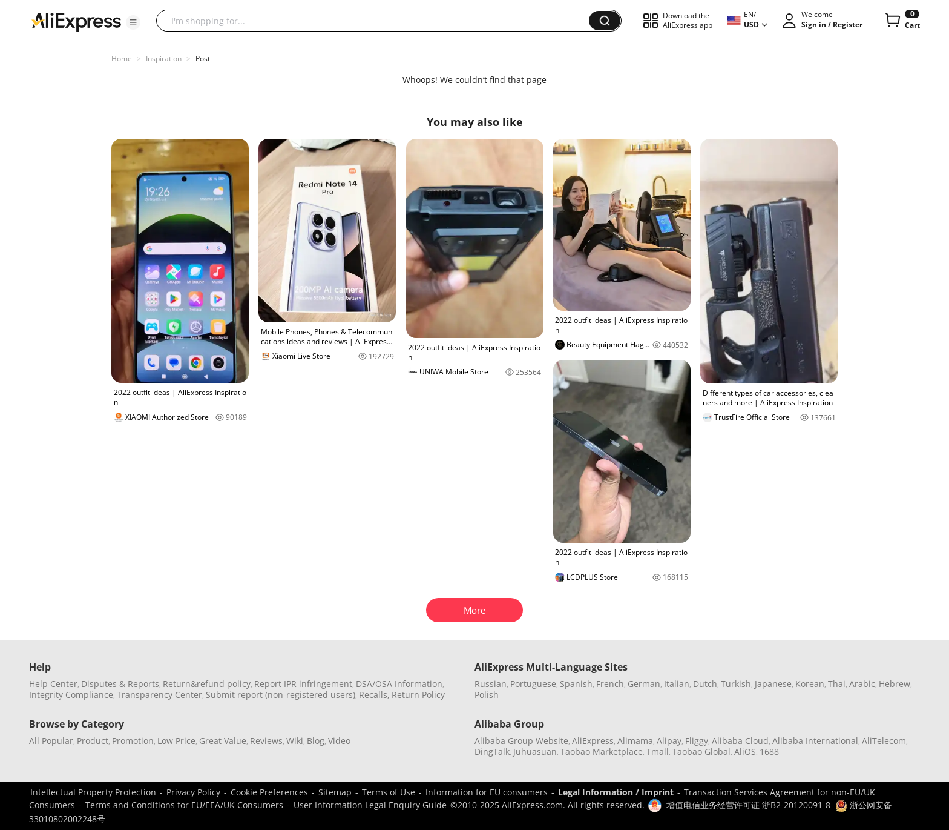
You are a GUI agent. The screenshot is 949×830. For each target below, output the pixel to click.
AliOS (745, 751)
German (644, 683)
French (610, 683)
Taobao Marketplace (601, 751)
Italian (676, 683)
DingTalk (492, 751)
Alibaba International (815, 740)
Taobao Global (701, 751)
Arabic (862, 683)
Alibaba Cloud (740, 740)
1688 (769, 751)
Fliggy (696, 740)
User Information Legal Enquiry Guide (370, 805)
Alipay (669, 740)
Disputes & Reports (120, 683)
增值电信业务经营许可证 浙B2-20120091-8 (748, 805)
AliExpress (593, 740)
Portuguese (533, 683)
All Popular (51, 740)
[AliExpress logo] (76, 21)
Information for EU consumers (486, 792)
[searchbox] (377, 20)
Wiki (294, 740)
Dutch (705, 683)
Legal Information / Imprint (616, 792)
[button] (133, 22)
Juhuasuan (535, 751)
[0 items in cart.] (901, 20)
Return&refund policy (207, 683)
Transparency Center (159, 694)
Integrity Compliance (71, 694)
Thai (837, 683)
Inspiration (164, 58)
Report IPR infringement (303, 683)
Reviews (266, 740)
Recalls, (374, 694)
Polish (487, 694)
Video (339, 740)
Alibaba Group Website (521, 740)
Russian (491, 683)
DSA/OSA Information (399, 683)
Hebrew (894, 683)
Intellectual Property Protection (93, 792)
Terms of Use (388, 792)
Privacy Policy (193, 792)
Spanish (576, 683)
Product (92, 740)
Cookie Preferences (269, 792)
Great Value (222, 740)
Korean (809, 683)
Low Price (176, 740)
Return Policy (418, 694)
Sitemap (335, 792)
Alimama (635, 740)
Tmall (657, 751)
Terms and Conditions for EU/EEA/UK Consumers (184, 805)
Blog (315, 740)
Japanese (773, 683)
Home (121, 58)
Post (202, 58)
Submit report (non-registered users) (280, 694)
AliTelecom (884, 740)
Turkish (736, 683)
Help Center (53, 683)
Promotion (133, 740)
